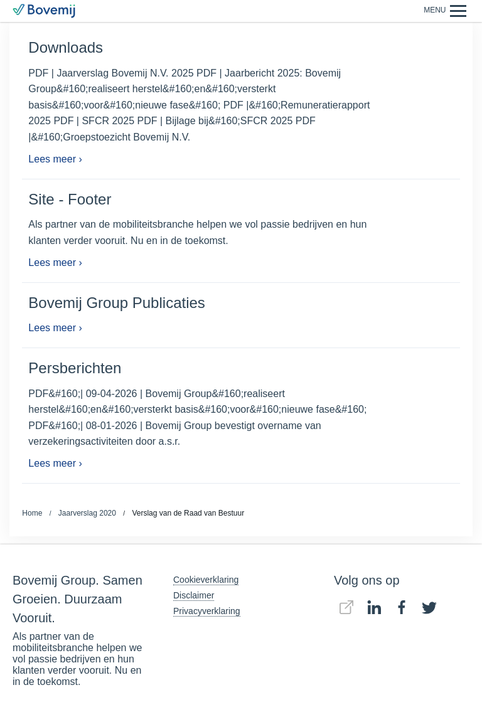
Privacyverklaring (206, 611)
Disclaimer (193, 595)
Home (32, 513)
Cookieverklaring (205, 580)
